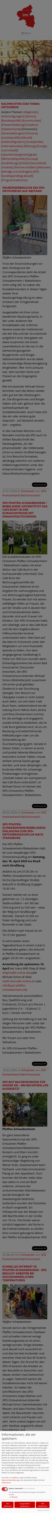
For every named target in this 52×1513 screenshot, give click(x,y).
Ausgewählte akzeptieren (25, 1504)
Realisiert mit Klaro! (43, 1510)
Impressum (6, 1482)
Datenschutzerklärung (10, 1480)
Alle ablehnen (7, 1504)
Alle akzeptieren (42, 1504)
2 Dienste (13, 1497)
